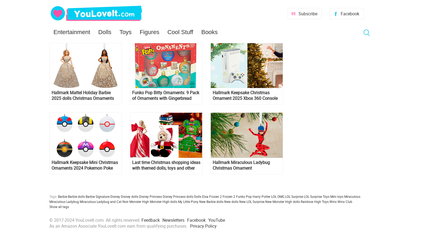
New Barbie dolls (211, 201)
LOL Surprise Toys (316, 196)
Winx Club (344, 201)
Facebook (350, 14)
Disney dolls (129, 196)
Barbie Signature (98, 196)
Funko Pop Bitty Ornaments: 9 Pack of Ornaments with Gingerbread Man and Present (165, 95)
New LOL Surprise (251, 201)
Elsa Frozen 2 (212, 196)
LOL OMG (277, 196)
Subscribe (308, 14)
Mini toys (336, 196)
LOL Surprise (294, 196)
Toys (125, 32)
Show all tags (59, 207)
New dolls (231, 201)
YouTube (216, 220)
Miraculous (352, 196)
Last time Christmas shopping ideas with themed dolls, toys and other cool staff (166, 165)
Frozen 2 (229, 196)
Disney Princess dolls (178, 196)
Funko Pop (244, 196)
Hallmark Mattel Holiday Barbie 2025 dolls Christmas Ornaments (83, 95)
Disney (115, 196)
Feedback (150, 220)
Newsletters (173, 220)
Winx (333, 201)
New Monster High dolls (282, 201)
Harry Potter (261, 196)
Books (209, 32)
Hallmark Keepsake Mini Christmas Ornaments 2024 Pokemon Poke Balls (85, 165)
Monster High (139, 201)
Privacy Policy (203, 226)
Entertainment (71, 32)
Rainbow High (311, 201)
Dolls (104, 32)
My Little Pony (188, 201)
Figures (149, 32)
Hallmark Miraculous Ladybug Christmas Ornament (241, 165)
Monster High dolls (163, 201)
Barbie (62, 196)
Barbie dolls (76, 196)
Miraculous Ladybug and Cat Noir (104, 201)
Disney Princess (150, 196)
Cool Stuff (180, 32)
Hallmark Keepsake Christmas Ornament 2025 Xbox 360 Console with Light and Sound (245, 95)
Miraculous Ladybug (64, 201)
